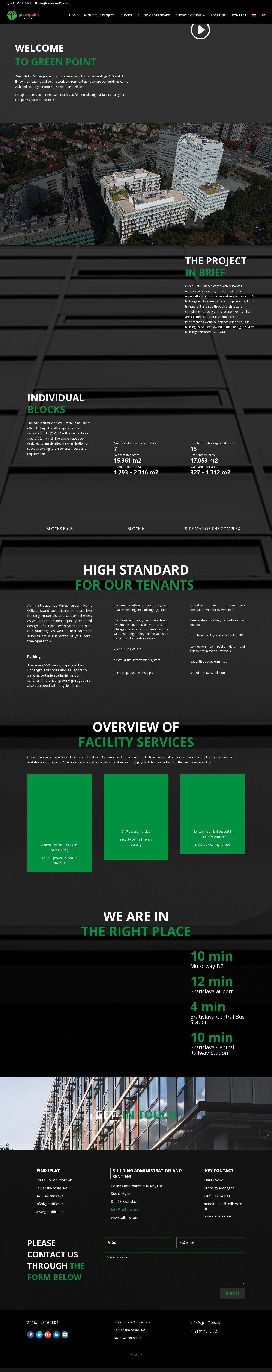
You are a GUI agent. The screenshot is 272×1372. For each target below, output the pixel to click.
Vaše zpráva (174, 1268)
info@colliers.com (125, 1209)
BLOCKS (126, 15)
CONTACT (239, 15)
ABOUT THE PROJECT (99, 15)
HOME (73, 15)
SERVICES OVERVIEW (190, 15)
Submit (232, 1293)
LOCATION (218, 15)
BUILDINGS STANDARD (153, 15)
